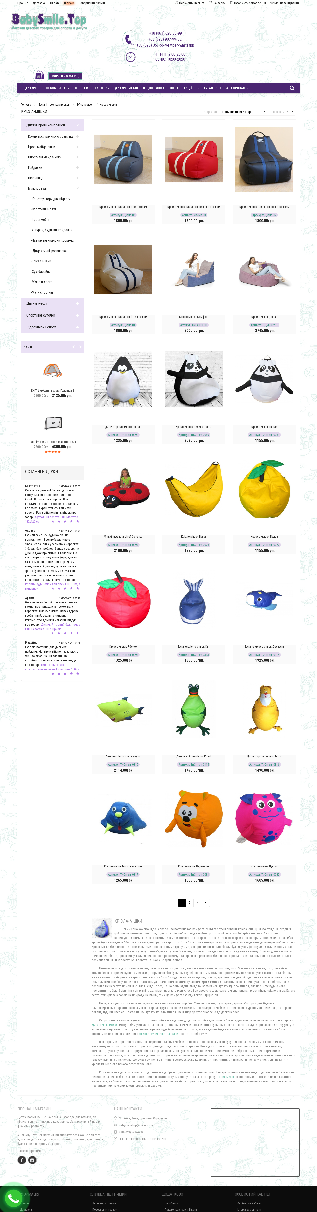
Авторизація (237, 88)
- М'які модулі (36, 188)
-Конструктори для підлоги (51, 199)
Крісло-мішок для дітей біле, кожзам (123, 316)
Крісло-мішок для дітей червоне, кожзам (193, 206)
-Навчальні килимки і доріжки (53, 240)
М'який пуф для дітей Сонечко (123, 536)
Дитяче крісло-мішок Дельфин (264, 646)
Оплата (55, 3)
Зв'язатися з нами (104, 1203)
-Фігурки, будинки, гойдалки (51, 230)
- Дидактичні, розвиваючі (49, 251)
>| (205, 902)
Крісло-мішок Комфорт (194, 316)
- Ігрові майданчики (40, 147)
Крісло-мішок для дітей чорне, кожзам (264, 206)
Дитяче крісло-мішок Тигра (264, 756)
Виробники (171, 1203)
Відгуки (69, 3)
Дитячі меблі (126, 88)
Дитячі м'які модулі (105, 1025)
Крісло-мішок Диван (264, 316)
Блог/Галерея (209, 88)
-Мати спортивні (42, 292)
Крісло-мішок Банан (194, 536)
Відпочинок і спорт (161, 88)
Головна (26, 104)
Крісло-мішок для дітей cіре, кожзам (123, 206)
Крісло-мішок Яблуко (123, 646)
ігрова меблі (225, 1077)
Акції (188, 88)
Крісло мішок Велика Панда (194, 426)
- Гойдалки (34, 168)
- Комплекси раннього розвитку (49, 136)
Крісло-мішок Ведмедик (193, 866)
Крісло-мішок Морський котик (123, 866)
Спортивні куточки (92, 88)
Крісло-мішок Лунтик (264, 866)
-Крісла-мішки (41, 261)
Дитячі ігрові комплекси (47, 88)
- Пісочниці (34, 178)
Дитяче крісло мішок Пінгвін (123, 426)
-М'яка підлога (41, 282)
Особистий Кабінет (249, 1203)
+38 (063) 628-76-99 (131, 1132)
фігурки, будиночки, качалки (158, 1033)
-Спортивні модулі (44, 209)
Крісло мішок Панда (264, 426)
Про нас (22, 3)
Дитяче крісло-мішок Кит (194, 646)
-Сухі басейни (41, 272)
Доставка (39, 3)
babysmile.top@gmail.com (136, 1125)
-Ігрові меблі (40, 220)
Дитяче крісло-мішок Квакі (193, 756)
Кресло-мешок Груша (264, 536)
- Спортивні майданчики (44, 157)
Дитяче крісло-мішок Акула (123, 756)
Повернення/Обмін (92, 3)
